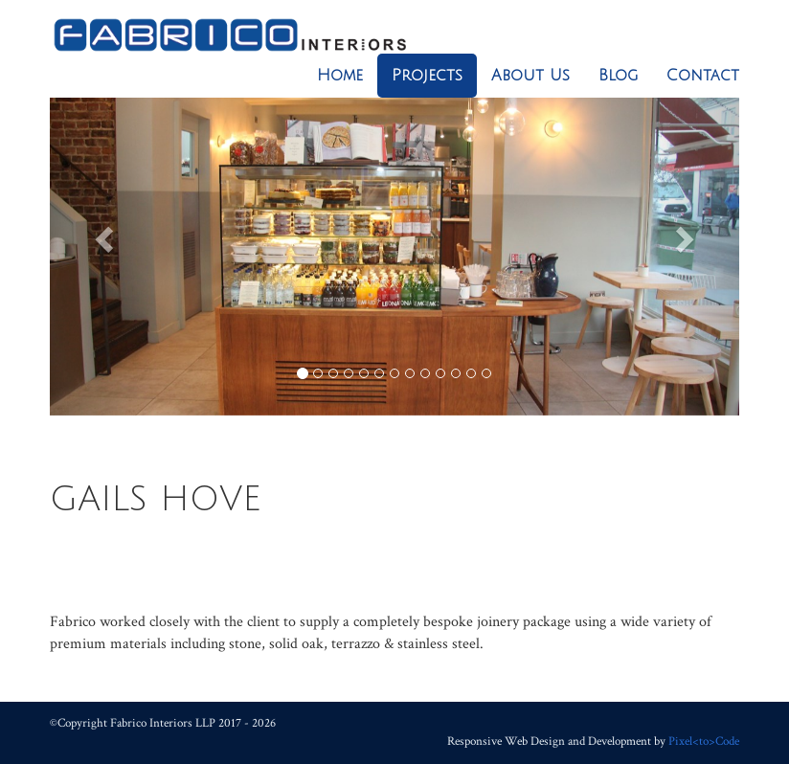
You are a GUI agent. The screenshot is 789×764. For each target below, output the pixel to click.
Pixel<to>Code (703, 741)
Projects (427, 75)
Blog (618, 75)
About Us (530, 75)
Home (340, 75)
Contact (702, 75)
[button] (101, 234)
